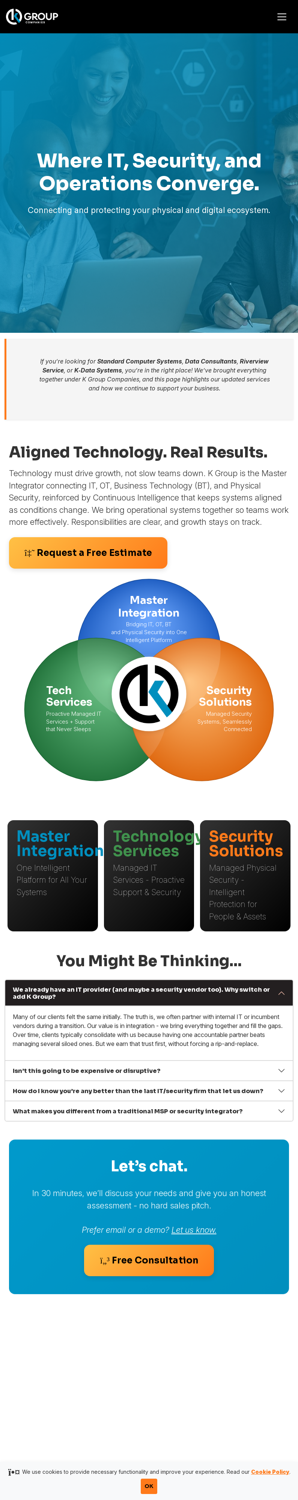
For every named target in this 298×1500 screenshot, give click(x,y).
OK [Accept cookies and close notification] (149, 1486)
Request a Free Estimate (88, 553)
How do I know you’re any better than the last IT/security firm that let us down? (138, 1094)
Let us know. (194, 1237)
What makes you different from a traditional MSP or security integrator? (128, 1114)
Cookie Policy (270, 1472)
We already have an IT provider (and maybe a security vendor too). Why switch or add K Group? (141, 996)
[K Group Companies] (40, 16)
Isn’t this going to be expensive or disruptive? (87, 1073)
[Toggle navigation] (282, 17)
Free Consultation (149, 1267)
